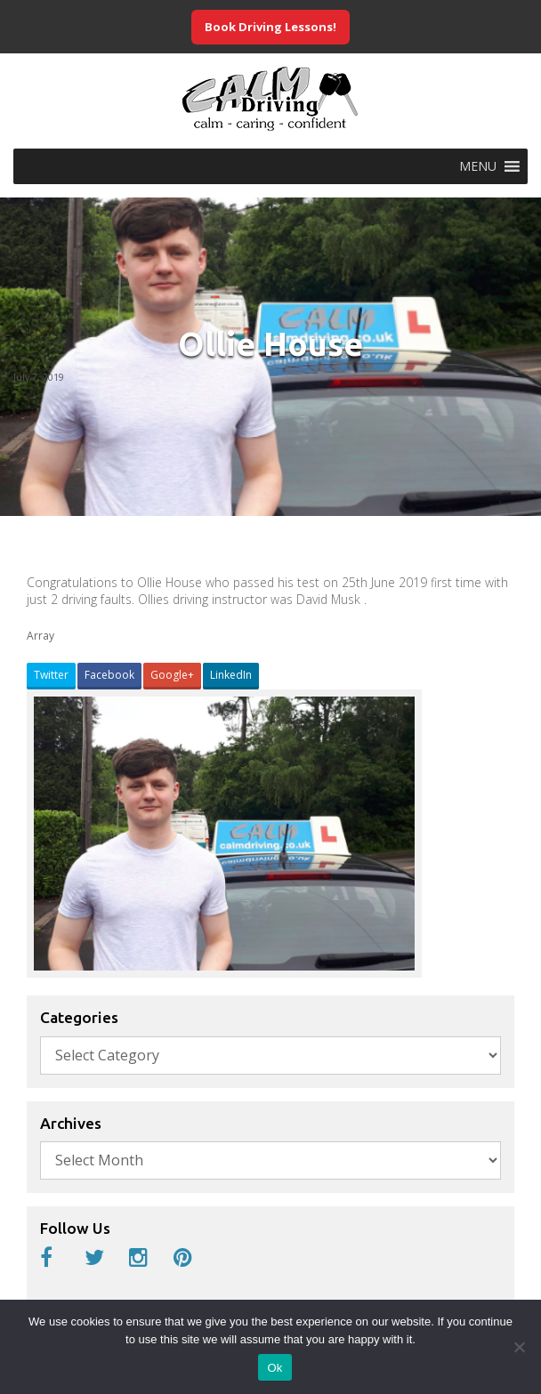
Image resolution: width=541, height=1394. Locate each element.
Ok (274, 1367)
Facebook (109, 674)
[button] (478, 166)
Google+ (172, 674)
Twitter (51, 674)
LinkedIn (231, 674)
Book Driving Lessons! (270, 27)
